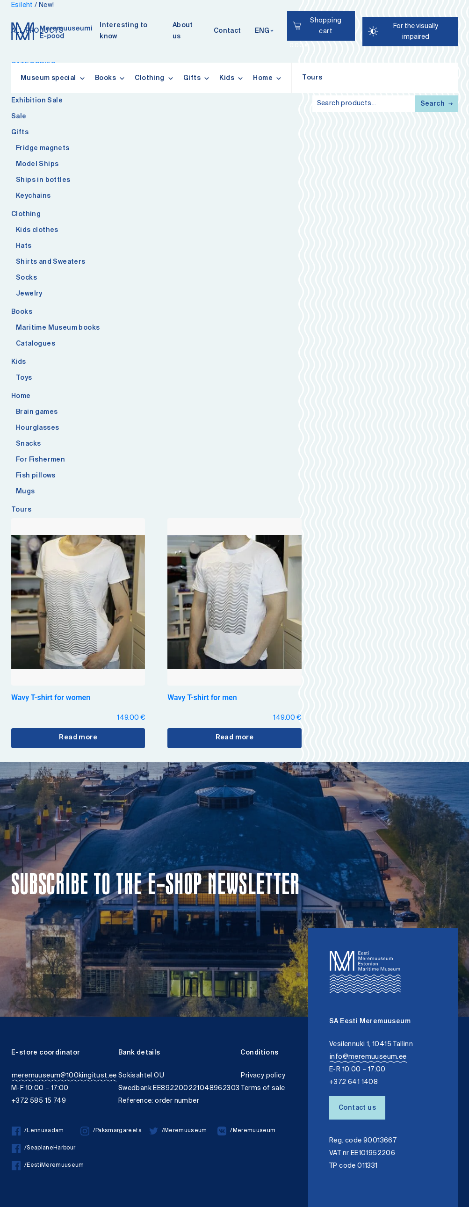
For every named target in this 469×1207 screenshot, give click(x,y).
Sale (19, 117)
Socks (26, 278)
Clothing (154, 78)
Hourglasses (37, 428)
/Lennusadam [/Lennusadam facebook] (38, 1131)
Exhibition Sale (37, 101)
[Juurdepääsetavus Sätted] (410, 31)
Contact (227, 31)
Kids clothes (37, 230)
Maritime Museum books (58, 328)
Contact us (357, 1108)
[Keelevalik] (264, 31)
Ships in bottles (43, 180)
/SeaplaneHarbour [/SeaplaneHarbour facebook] (43, 1148)
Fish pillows (36, 476)
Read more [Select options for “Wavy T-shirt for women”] (78, 738)
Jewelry (29, 294)
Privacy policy (263, 1076)
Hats (24, 246)
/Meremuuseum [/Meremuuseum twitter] (178, 1131)
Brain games (37, 412)
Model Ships (37, 165)
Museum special (53, 78)
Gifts (196, 78)
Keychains (33, 196)
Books (110, 78)
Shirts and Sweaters (51, 262)
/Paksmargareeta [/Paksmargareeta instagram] (111, 1131)
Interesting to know (124, 31)
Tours (312, 78)
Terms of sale (263, 1088)
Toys (24, 378)
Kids (231, 78)
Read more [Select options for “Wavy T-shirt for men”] (235, 738)
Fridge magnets (43, 149)
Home (267, 78)
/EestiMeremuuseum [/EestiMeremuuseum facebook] (46, 1166)
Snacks (28, 444)
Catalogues (35, 344)
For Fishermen (40, 460)
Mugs (25, 492)
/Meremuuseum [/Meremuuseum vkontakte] (246, 1131)
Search (436, 104)
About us (183, 31)
